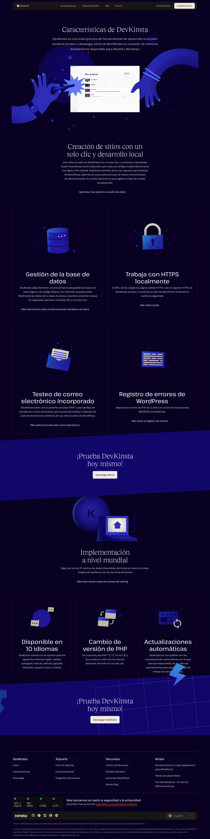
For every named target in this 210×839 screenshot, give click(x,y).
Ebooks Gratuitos (115, 771)
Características (21, 771)
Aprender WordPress (118, 778)
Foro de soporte (65, 765)
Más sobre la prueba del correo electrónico (55, 425)
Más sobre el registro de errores (150, 421)
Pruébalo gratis (184, 5)
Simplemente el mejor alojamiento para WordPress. (175, 767)
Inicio (16, 765)
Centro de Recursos (117, 765)
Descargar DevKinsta (105, 719)
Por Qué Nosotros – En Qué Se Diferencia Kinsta (171, 784)
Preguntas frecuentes (68, 778)
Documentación (65, 771)
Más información (149, 305)
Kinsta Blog (112, 784)
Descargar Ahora (105, 474)
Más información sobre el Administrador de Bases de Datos (55, 309)
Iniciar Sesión (164, 5)
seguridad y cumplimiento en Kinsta (116, 804)
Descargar (18, 778)
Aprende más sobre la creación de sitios (102, 192)
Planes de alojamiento (167, 775)
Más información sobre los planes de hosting (102, 581)
